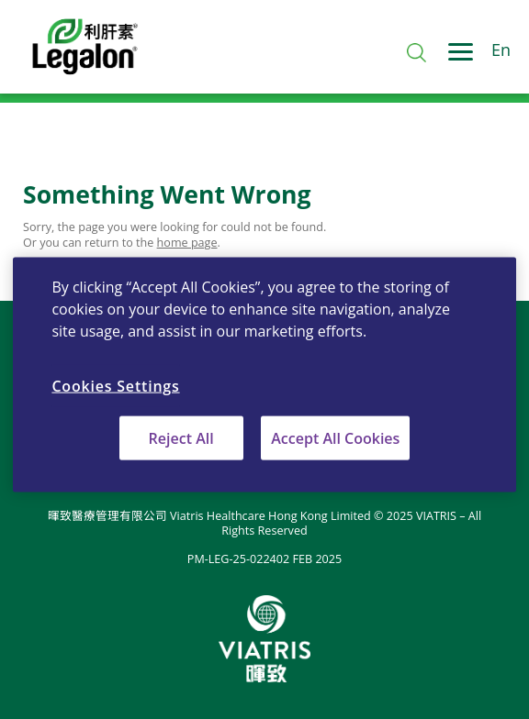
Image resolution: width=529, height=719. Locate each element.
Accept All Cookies (335, 438)
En (501, 50)
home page (187, 242)
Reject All (181, 438)
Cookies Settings (115, 385)
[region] (264, 374)
